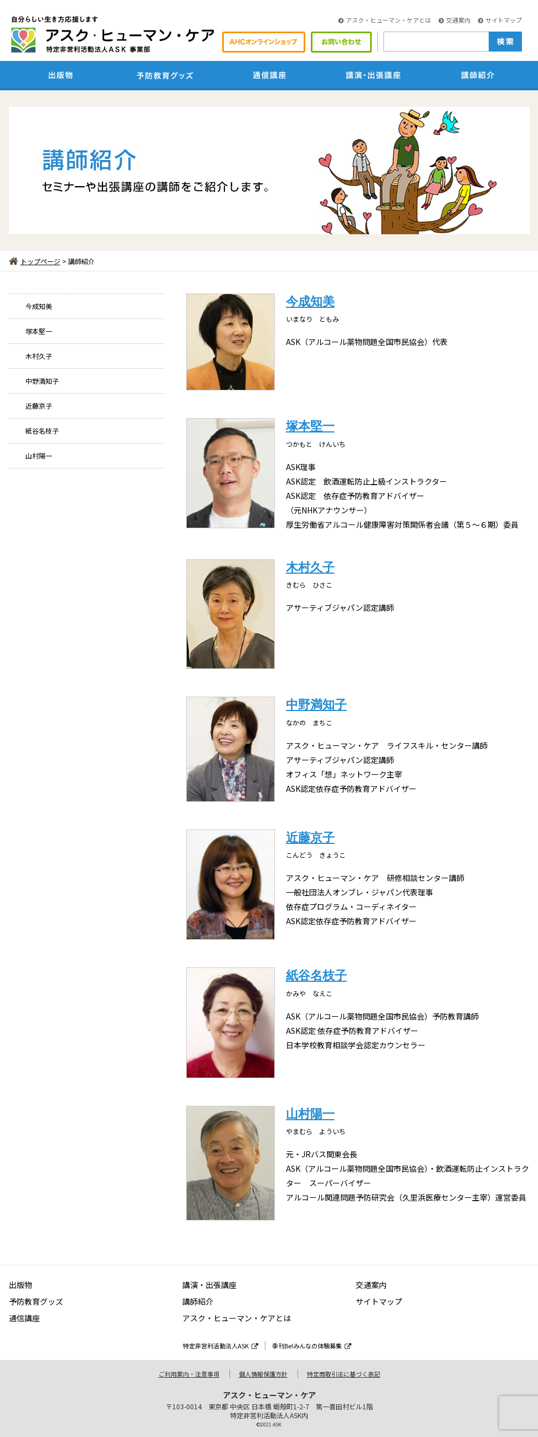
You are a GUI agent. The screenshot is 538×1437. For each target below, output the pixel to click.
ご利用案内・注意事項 (188, 1373)
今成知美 (38, 306)
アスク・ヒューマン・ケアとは (385, 20)
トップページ (34, 261)
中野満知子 (42, 380)
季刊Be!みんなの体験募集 (311, 1345)
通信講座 (24, 1317)
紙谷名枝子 (42, 430)
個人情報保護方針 (263, 1373)
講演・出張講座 (209, 1284)
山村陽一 (38, 455)
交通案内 (454, 20)
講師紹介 (197, 1301)
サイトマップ (500, 20)
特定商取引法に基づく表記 (343, 1373)
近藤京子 (38, 405)
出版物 (20, 1284)
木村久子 (38, 355)
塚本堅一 (38, 331)
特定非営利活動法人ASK (220, 1345)
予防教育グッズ (36, 1301)
